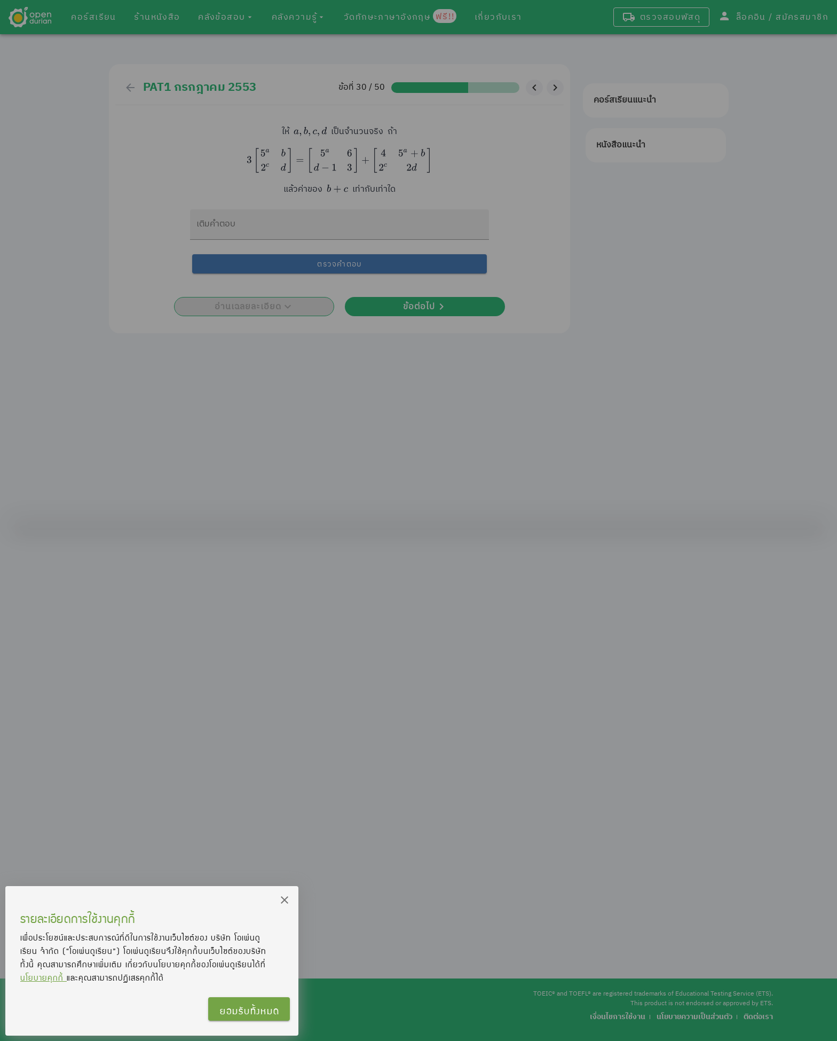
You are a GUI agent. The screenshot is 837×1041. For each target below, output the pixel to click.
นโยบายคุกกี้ (43, 977)
